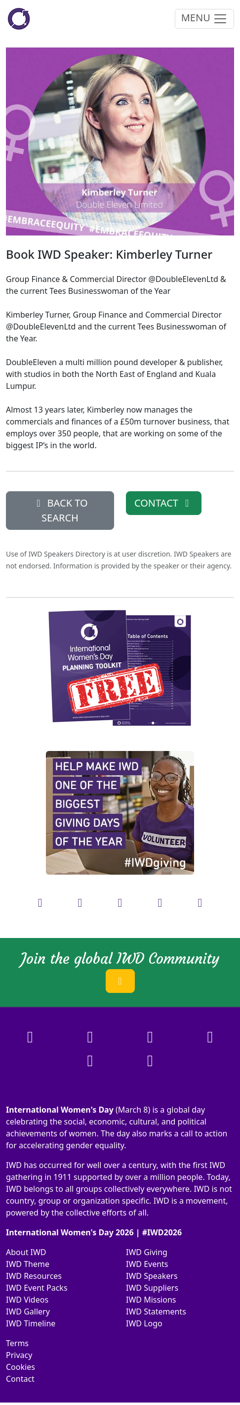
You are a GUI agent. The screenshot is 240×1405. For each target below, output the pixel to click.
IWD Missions (151, 1299)
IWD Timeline (30, 1323)
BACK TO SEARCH (59, 510)
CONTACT (163, 503)
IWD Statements (156, 1311)
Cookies (20, 1366)
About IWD (26, 1252)
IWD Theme (27, 1264)
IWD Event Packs (37, 1287)
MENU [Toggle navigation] (204, 18)
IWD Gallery (28, 1311)
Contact (20, 1378)
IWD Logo (144, 1323)
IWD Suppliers (152, 1287)
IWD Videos (27, 1299)
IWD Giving (146, 1252)
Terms (17, 1343)
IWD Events (147, 1264)
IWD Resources (34, 1275)
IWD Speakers (152, 1275)
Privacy (19, 1355)
